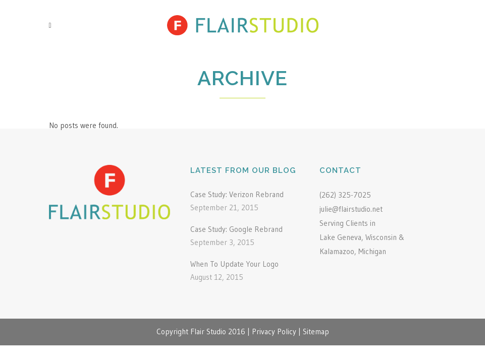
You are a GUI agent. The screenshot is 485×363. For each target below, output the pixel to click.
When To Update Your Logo (234, 264)
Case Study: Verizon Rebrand (237, 194)
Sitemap (316, 331)
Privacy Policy (274, 331)
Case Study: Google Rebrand (236, 229)
